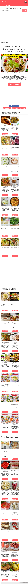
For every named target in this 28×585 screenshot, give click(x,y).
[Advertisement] (14, 27)
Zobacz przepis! (5, 134)
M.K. (27, 582)
